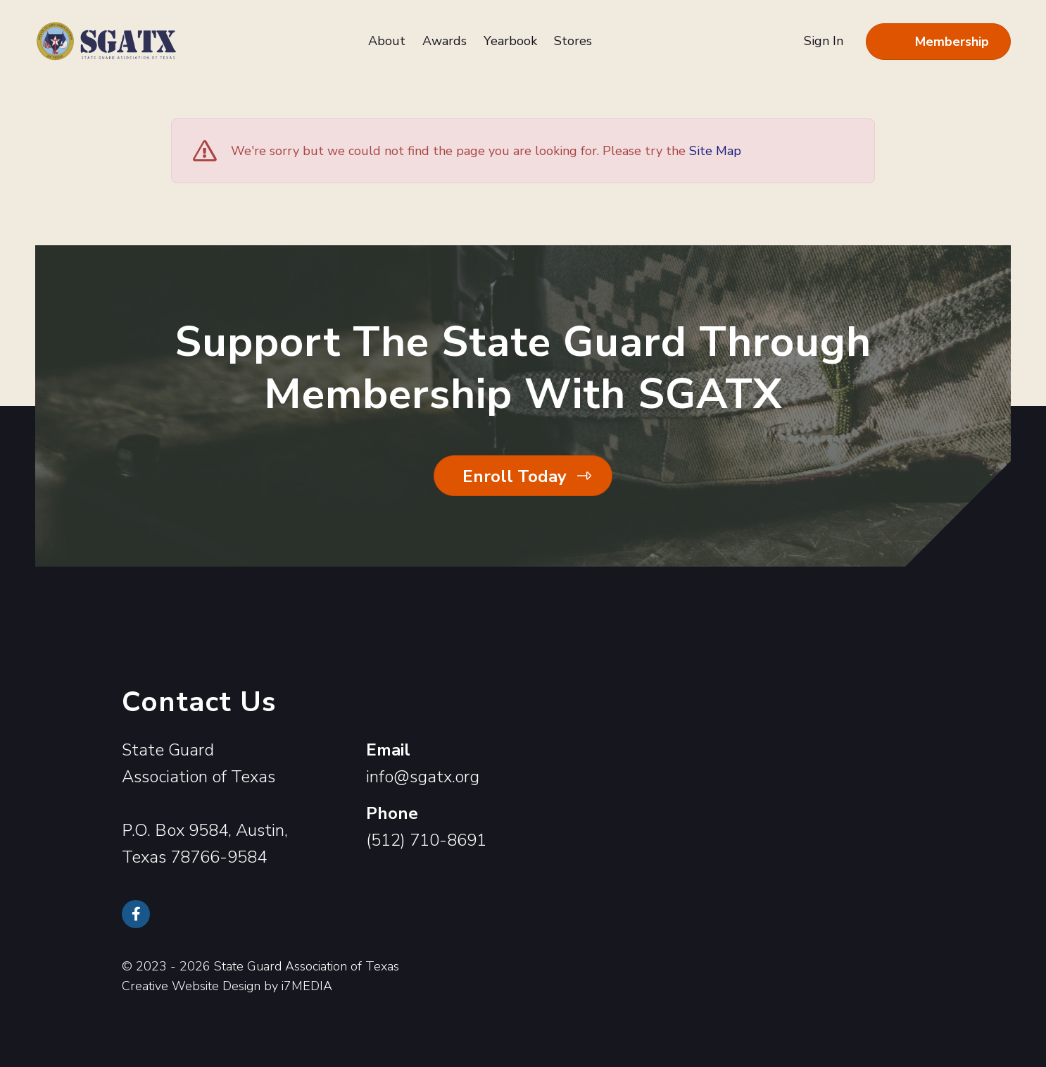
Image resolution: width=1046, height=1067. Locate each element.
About (386, 40)
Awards (444, 40)
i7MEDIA (307, 985)
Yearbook (510, 40)
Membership (952, 41)
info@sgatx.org (422, 776)
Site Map (715, 150)
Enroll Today (514, 476)
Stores (573, 40)
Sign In (823, 40)
